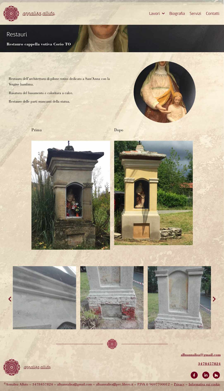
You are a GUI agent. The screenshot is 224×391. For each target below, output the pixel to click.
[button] (10, 299)
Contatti (212, 13)
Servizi (195, 13)
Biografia (177, 13)
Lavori (157, 14)
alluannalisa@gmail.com (201, 354)
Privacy (179, 384)
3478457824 (209, 363)
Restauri (17, 34)
